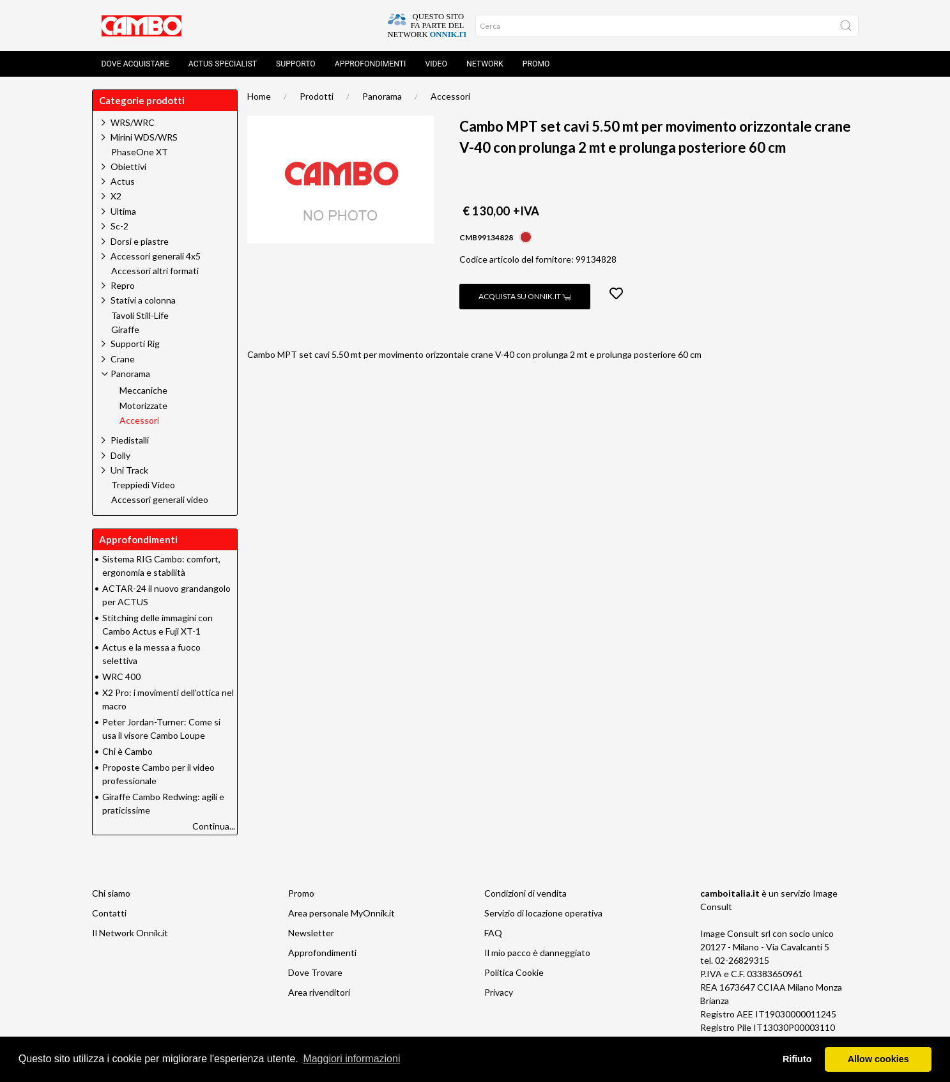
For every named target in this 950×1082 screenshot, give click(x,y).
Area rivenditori (319, 992)
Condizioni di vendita (525, 893)
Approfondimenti (370, 63)
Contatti (109, 913)
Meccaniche (143, 390)
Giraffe (125, 330)
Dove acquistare (135, 63)
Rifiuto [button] (797, 1059)
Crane (123, 358)
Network (484, 63)
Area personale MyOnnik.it (341, 913)
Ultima (123, 211)
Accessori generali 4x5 (156, 256)
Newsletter (311, 932)
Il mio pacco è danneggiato (537, 952)
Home (259, 96)
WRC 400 (121, 676)
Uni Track (129, 470)
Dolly (120, 455)
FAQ (493, 932)
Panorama (382, 96)
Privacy (498, 992)
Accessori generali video (159, 500)
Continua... (213, 826)
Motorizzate (143, 406)
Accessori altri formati (155, 271)
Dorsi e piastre (140, 241)
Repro (123, 285)
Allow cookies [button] (878, 1059)
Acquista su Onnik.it (525, 296)
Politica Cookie (514, 972)
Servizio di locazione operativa (543, 913)
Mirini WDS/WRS (144, 137)
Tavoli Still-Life (140, 316)
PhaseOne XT (139, 152)
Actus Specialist (222, 63)
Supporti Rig (135, 343)
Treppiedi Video (143, 485)
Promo (536, 63)
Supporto (296, 63)
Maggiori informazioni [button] (351, 1058)
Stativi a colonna (143, 300)
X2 (116, 195)
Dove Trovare (315, 972)
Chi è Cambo (127, 751)
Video (436, 63)
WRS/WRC (133, 122)
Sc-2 (119, 225)
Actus (123, 181)
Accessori (450, 96)
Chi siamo (111, 893)
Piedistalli (130, 440)
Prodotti (316, 96)
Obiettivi (128, 166)
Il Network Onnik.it (130, 932)
